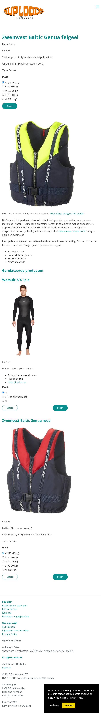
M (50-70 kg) (10, 90)
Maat (5, 76)
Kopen (10, 106)
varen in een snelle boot (71, 231)
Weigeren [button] (54, 705)
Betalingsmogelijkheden (15, 616)
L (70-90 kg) (10, 95)
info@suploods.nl (12, 657)
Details (10, 407)
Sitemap (6, 667)
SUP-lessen (8, 626)
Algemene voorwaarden (15, 630)
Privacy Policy (9, 634)
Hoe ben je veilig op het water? (67, 213)
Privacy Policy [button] (76, 698)
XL (5, 401)
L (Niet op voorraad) (14, 396)
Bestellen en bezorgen (14, 605)
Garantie (7, 612)
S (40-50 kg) (10, 86)
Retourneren (9, 609)
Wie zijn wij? (9, 623)
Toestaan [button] (68, 705)
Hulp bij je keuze (17, 382)
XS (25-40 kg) (10, 82)
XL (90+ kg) (9, 99)
